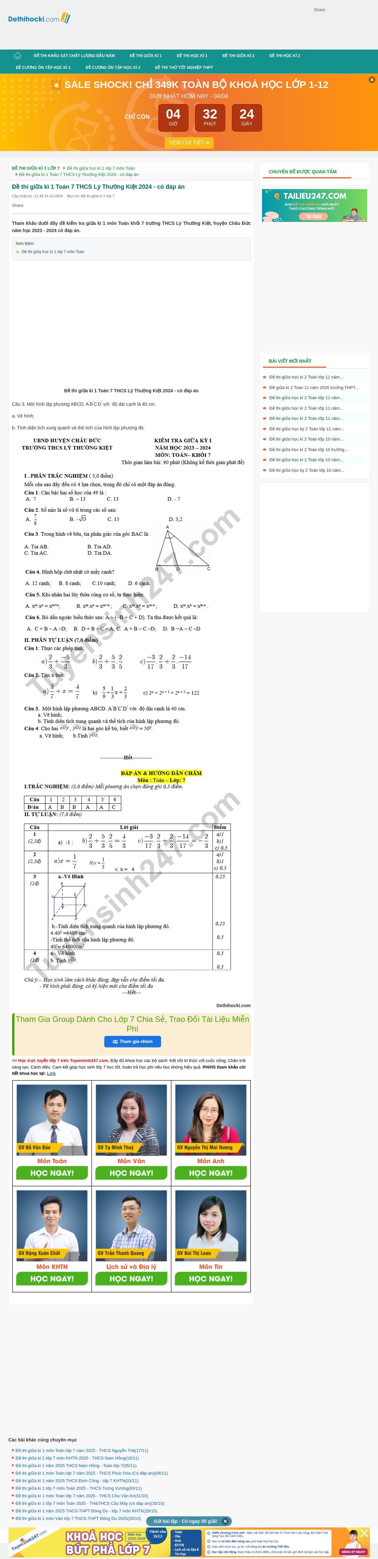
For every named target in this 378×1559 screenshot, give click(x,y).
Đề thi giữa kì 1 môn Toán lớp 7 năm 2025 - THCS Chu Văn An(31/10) (82, 1495)
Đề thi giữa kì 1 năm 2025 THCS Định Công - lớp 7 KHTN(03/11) (77, 1480)
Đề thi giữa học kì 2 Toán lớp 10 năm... (307, 439)
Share (319, 9)
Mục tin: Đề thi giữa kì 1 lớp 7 (90, 196)
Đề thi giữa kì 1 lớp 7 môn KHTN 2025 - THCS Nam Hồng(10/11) (77, 1458)
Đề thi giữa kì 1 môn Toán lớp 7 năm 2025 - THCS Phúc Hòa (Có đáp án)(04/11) (92, 1473)
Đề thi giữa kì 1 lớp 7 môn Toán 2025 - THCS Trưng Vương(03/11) (79, 1488)
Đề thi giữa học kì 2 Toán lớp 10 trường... (309, 449)
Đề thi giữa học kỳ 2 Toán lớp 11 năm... (307, 428)
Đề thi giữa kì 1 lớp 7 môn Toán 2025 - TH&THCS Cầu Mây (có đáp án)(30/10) (90, 1503)
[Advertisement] (103, 23)
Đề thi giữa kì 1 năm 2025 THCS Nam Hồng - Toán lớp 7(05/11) (76, 1465)
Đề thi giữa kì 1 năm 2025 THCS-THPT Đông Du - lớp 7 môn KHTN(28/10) (86, 1510)
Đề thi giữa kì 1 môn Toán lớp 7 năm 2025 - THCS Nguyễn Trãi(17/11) (82, 1450)
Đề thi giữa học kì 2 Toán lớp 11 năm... (307, 377)
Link (51, 1073)
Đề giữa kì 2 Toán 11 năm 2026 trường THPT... (314, 387)
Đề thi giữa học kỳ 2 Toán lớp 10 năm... (307, 470)
